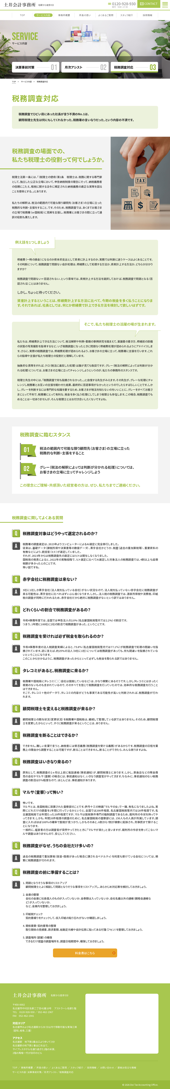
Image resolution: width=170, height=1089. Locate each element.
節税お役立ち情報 (127, 1067)
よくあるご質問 (105, 15)
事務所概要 (64, 15)
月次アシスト (50, 1072)
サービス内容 (43, 15)
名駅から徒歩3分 (40, 995)
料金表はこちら (85, 953)
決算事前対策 (34, 1072)
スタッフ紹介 (126, 15)
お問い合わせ (107, 1067)
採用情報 (147, 15)
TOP (22, 15)
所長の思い (85, 15)
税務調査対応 (66, 1072)
